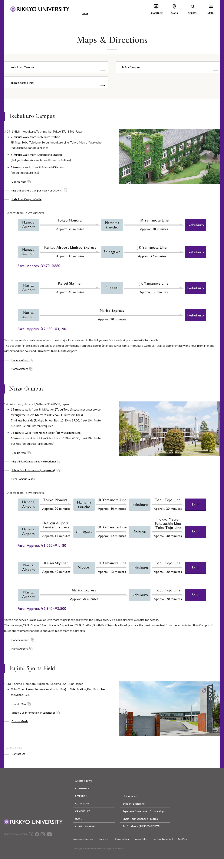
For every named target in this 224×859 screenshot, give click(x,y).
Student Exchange (134, 803)
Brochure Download (83, 838)
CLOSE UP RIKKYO (85, 826)
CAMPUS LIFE (82, 811)
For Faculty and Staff (163, 838)
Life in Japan (130, 796)
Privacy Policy (141, 838)
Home (85, 13)
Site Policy (183, 838)
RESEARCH (81, 796)
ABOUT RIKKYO (84, 781)
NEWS (78, 818)
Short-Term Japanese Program (141, 818)
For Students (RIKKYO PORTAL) (142, 826)
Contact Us (104, 838)
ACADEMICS (82, 788)
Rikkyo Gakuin (122, 838)
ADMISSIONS (82, 803)
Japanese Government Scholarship (143, 811)
